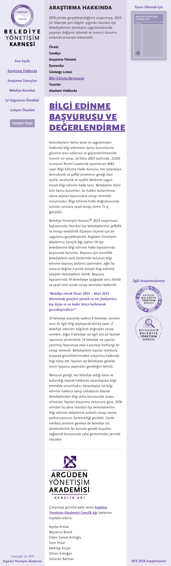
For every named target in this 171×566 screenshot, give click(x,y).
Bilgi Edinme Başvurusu (66, 78)
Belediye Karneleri (22, 91)
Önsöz (54, 47)
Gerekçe (54, 53)
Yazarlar (55, 84)
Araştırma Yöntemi (62, 60)
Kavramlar (56, 66)
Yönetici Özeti (22, 123)
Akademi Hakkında (63, 91)
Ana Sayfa (22, 61)
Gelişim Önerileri (22, 110)
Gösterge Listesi (60, 72)
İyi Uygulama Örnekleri (22, 100)
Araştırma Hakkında (22, 71)
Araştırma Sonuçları (22, 81)
